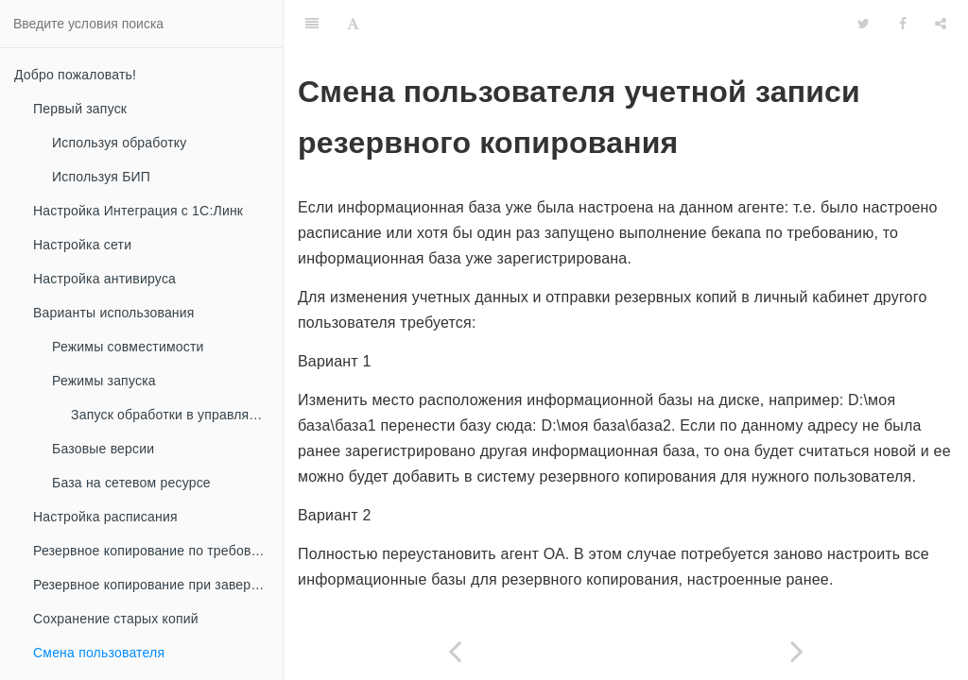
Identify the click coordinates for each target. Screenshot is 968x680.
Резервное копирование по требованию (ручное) (158, 550)
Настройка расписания (105, 516)
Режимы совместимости (128, 346)
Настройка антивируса (104, 278)
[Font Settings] (353, 23)
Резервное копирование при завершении (158, 584)
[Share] (940, 23)
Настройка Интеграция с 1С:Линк (138, 210)
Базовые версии (103, 448)
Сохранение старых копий (116, 618)
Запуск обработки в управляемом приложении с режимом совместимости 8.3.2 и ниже (177, 414)
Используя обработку (119, 142)
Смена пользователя (98, 652)
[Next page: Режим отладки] (797, 651)
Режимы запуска (104, 380)
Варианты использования (114, 312)
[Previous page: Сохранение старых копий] (455, 651)
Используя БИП (101, 176)
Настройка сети (82, 244)
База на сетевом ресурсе (131, 482)
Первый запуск (80, 108)
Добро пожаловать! (75, 74)
